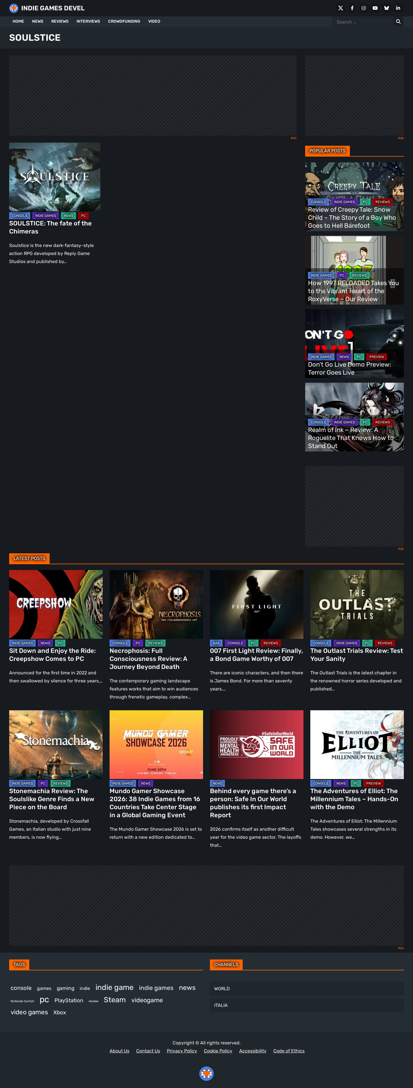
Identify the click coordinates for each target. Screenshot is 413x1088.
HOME (18, 21)
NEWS (37, 21)
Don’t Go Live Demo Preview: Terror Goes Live (349, 368)
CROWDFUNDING (124, 21)
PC (83, 216)
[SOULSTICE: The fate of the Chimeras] (54, 177)
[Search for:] (398, 21)
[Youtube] (375, 8)
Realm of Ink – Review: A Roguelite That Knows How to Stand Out (351, 438)
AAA (216, 643)
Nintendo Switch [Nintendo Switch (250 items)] (22, 1001)
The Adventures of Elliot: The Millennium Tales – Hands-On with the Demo (354, 799)
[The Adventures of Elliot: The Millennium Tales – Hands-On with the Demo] (357, 744)
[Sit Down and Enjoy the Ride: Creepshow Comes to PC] (56, 604)
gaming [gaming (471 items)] (65, 988)
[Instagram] (363, 8)
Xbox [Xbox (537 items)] (59, 1012)
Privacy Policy (182, 1051)
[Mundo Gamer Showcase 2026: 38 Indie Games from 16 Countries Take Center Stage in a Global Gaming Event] (156, 744)
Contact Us (148, 1051)
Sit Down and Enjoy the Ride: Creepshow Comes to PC (52, 655)
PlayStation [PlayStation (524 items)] (68, 1000)
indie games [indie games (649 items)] (156, 987)
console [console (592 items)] (21, 987)
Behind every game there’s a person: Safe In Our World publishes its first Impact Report (253, 803)
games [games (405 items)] (44, 988)
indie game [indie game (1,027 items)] (115, 987)
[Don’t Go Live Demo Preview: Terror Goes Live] (354, 343)
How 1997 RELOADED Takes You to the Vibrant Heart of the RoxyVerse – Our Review (353, 291)
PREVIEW (376, 357)
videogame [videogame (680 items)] (147, 1000)
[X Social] (340, 8)
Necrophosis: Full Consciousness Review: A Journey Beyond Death (148, 659)
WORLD (222, 988)
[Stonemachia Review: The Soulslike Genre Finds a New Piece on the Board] (56, 744)
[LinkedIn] (398, 8)
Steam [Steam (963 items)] (115, 999)
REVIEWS (60, 21)
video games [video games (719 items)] (29, 1012)
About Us (119, 1051)
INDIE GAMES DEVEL (53, 8)
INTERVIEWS (88, 21)
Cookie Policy (218, 1051)
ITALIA (221, 1005)
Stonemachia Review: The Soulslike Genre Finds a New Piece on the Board (51, 799)
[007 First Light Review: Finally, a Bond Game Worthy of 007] (256, 604)
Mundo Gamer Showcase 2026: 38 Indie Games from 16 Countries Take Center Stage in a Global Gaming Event (155, 803)
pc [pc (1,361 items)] (44, 999)
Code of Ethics (289, 1051)
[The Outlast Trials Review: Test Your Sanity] (357, 604)
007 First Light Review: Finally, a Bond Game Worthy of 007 (256, 655)
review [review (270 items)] (93, 1001)
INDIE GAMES (45, 216)
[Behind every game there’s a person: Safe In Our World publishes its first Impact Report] (256, 744)
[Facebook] (352, 8)
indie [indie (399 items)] (85, 988)
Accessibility (252, 1051)
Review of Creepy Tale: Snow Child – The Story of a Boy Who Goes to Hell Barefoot (352, 217)
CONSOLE (19, 216)
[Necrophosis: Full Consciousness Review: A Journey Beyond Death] (156, 604)
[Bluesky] (386, 8)
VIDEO (154, 21)
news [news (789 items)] (187, 988)
